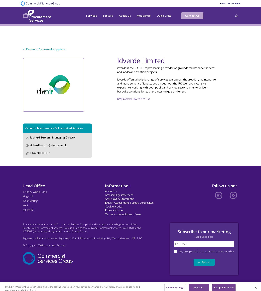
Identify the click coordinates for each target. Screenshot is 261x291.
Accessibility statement (119, 195)
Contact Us (192, 16)
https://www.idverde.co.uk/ (133, 99)
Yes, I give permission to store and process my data (206, 251)
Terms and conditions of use (123, 214)
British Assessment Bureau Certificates (129, 202)
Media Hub (144, 16)
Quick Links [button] (164, 16)
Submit (204, 262)
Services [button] (91, 16)
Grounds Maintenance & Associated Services (54, 128)
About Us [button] (125, 16)
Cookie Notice (114, 206)
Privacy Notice (114, 210)
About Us (111, 191)
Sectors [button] (108, 16)
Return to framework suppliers (44, 49)
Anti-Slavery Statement (119, 199)
